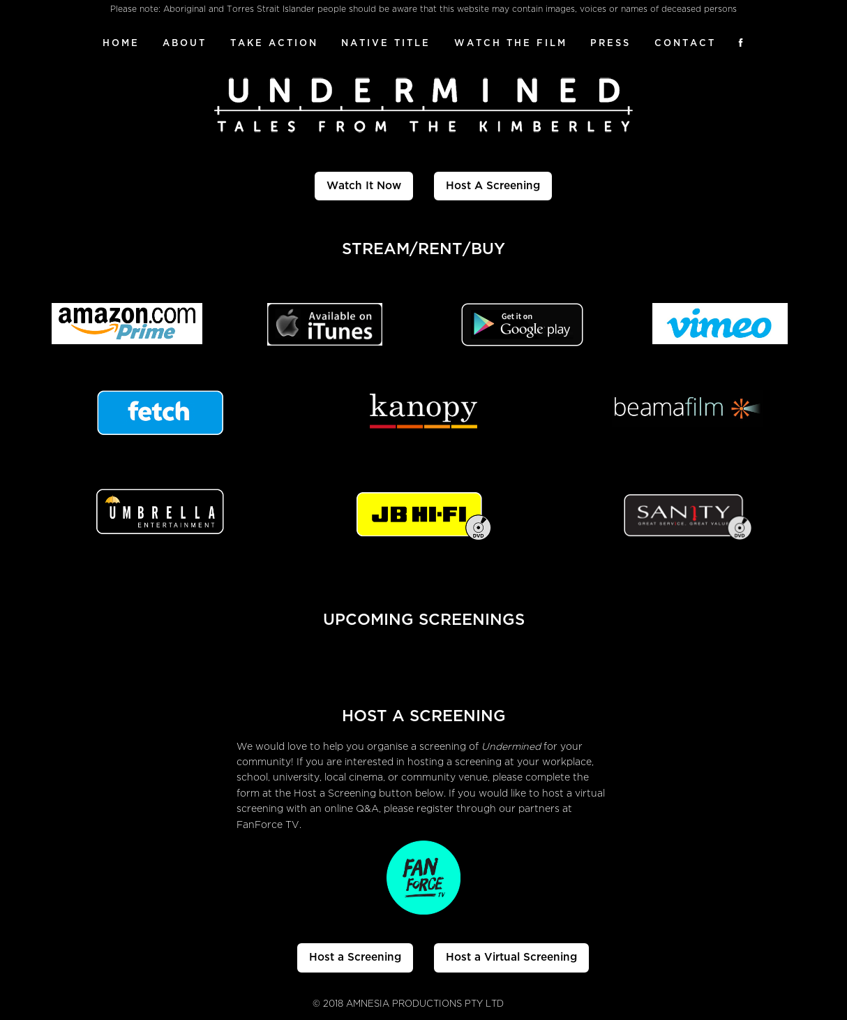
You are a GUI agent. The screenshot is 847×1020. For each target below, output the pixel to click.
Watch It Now (364, 185)
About (185, 42)
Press (610, 42)
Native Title (385, 42)
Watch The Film (510, 42)
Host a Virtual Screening (511, 957)
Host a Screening (355, 957)
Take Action (274, 42)
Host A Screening (493, 185)
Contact (685, 42)
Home (121, 42)
